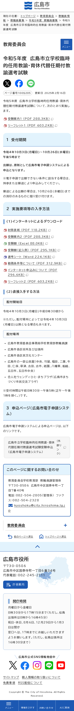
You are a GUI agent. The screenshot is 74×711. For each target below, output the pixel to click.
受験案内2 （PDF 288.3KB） (31, 236)
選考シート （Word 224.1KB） (31, 256)
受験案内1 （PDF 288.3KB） (30, 118)
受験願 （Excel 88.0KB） (28, 243)
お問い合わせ (46, 708)
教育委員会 (47, 16)
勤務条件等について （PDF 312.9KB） (37, 263)
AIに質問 (65, 708)
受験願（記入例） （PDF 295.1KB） (34, 250)
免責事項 (9, 682)
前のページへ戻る (23, 536)
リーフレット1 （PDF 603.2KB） (32, 125)
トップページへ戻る (56, 536)
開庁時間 (19, 601)
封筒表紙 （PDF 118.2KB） (29, 230)
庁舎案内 (19, 584)
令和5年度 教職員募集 (43, 20)
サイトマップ (11, 677)
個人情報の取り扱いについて (41, 677)
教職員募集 (17, 20)
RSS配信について (30, 682)
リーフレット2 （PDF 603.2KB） (33, 281)
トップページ (28, 16)
